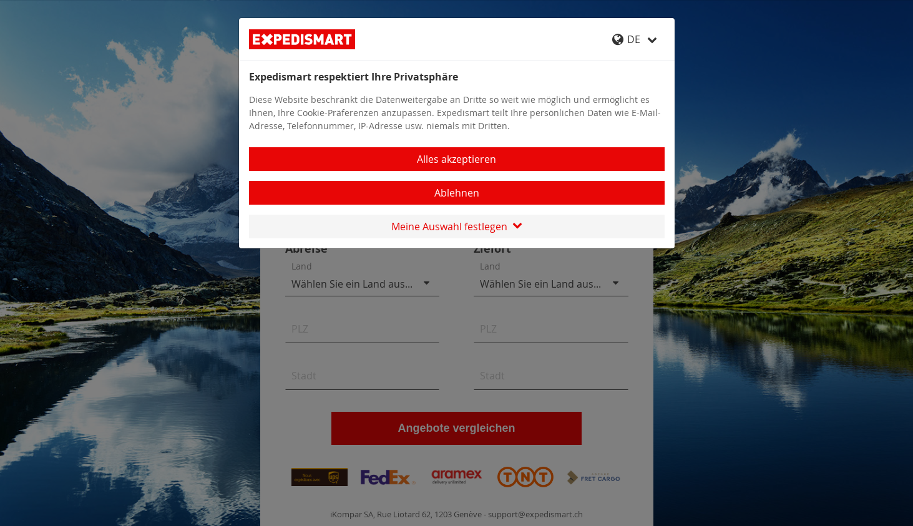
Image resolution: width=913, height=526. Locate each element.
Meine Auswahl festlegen (456, 226)
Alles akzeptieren (456, 159)
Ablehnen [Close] (456, 193)
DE (634, 39)
